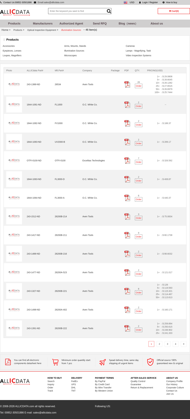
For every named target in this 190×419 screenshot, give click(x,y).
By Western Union (104, 390)
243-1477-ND (33, 272)
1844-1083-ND (34, 142)
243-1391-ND (33, 328)
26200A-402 (61, 309)
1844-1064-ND (34, 198)
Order (139, 86)
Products (14, 23)
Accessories (9, 46)
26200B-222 (61, 328)
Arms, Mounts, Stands (75, 46)
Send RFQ (100, 23)
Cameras (130, 46)
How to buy (170, 2)
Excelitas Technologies (93, 160)
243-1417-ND (33, 235)
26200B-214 (61, 216)
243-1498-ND (33, 309)
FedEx (74, 381)
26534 (58, 84)
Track (50, 390)
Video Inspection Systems (138, 55)
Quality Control (138, 381)
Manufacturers (43, 23)
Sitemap (186, 2)
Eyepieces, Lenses (12, 50)
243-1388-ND (33, 84)
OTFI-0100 (60, 160)
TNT (73, 390)
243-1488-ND (33, 253)
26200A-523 (61, 272)
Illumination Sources (74, 50)
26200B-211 (61, 235)
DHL (73, 387)
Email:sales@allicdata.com (51, 2)
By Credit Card (102, 384)
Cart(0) (174, 11)
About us (157, 23)
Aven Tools (87, 84)
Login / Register (148, 2)
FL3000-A (59, 198)
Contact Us (171, 390)
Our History (171, 384)
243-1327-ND (33, 291)
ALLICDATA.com (24, 406)
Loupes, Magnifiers (12, 55)
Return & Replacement (142, 387)
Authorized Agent (71, 23)
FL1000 (58, 104)
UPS (73, 384)
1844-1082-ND (34, 123)
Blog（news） (128, 23)
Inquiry (51, 384)
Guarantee (136, 384)
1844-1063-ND (34, 179)
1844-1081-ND (34, 104)
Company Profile (174, 381)
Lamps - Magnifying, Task (138, 50)
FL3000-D (60, 179)
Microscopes (70, 55)
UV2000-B (60, 142)
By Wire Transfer (103, 387)
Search (51, 381)
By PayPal (100, 381)
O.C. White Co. (89, 104)
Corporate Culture (175, 387)
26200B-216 (61, 253)
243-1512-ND (33, 216)
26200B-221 (61, 291)
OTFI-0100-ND (34, 160)
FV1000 (59, 123)
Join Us (170, 394)
